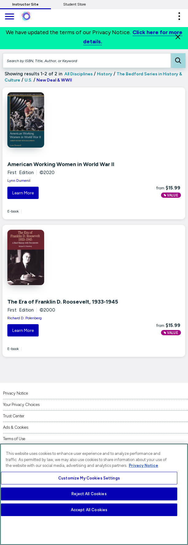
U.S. (28, 80)
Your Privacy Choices (21, 404)
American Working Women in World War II (60, 164)
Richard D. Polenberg (24, 318)
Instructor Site (25, 4)
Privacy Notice (15, 393)
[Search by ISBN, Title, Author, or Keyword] (87, 60)
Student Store (74, 4)
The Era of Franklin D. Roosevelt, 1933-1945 (62, 301)
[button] (179, 16)
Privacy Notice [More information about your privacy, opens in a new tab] (143, 465)
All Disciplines (78, 74)
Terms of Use (14, 438)
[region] (94, 494)
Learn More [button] (23, 193)
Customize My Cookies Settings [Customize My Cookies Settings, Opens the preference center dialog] (89, 478)
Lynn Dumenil (18, 180)
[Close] (177, 37)
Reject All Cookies (88, 493)
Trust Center (13, 416)
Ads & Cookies (15, 427)
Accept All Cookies (89, 509)
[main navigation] (9, 17)
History (104, 74)
